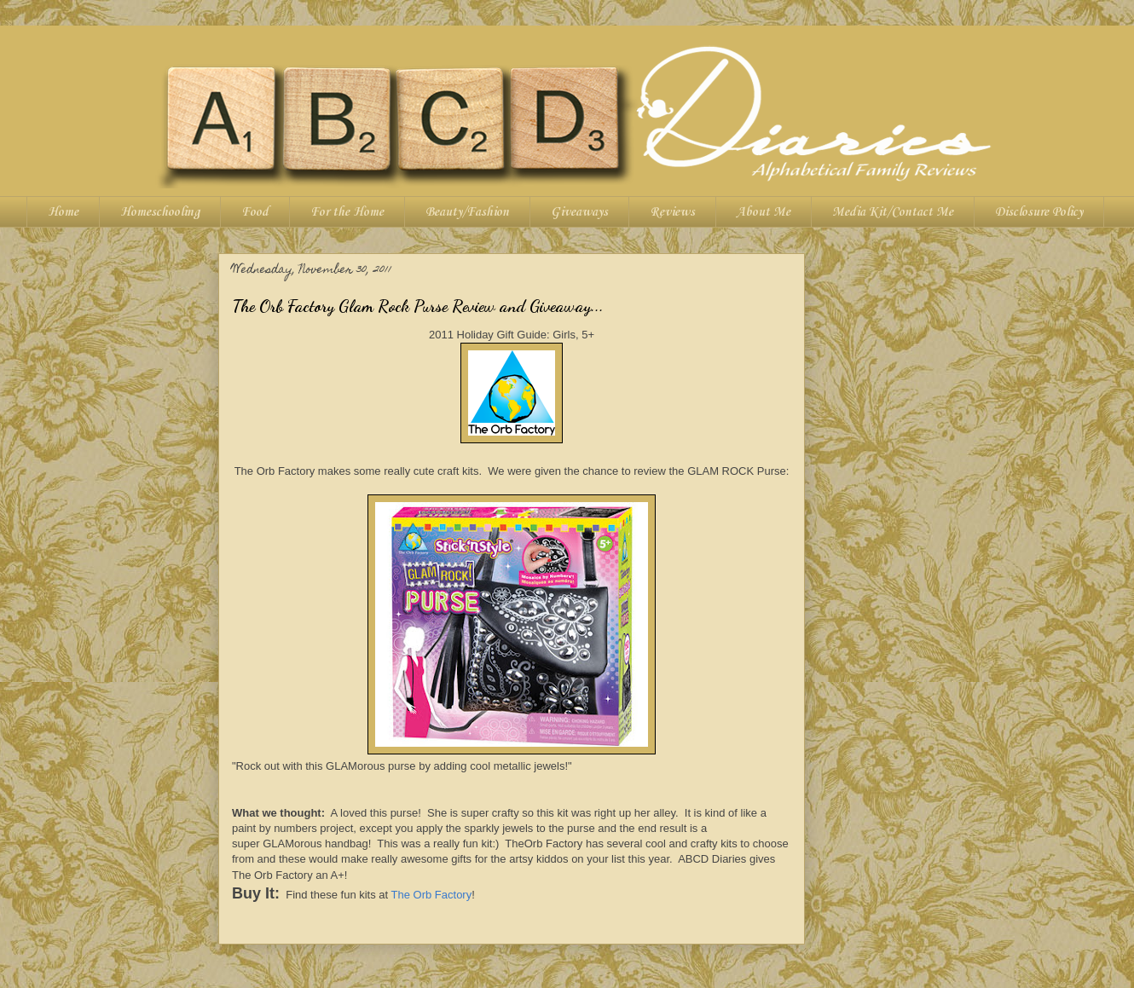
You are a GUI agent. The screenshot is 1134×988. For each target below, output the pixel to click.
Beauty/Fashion (467, 212)
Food (255, 212)
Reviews (672, 212)
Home (63, 212)
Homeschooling (160, 212)
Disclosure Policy (1039, 212)
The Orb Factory (431, 894)
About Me (763, 212)
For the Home (347, 212)
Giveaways (579, 212)
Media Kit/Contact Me (892, 212)
